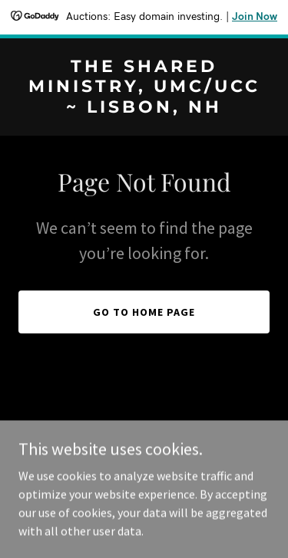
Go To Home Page (144, 312)
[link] (144, 108)
